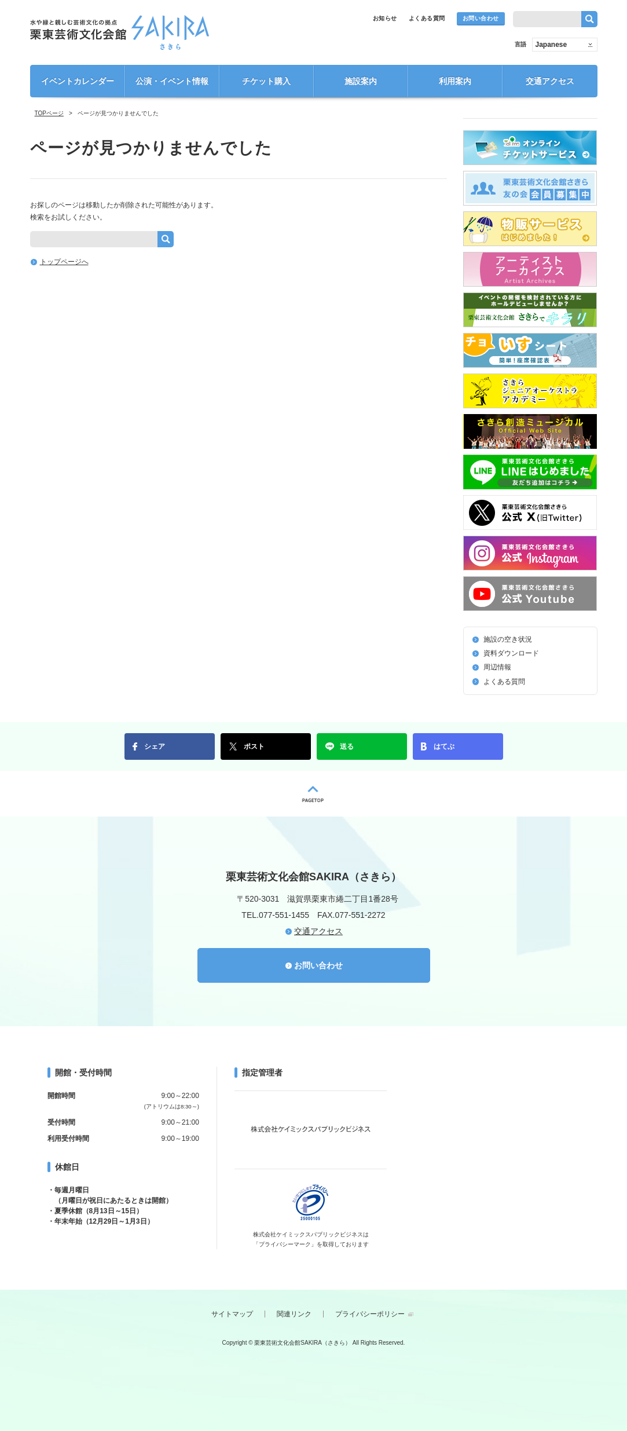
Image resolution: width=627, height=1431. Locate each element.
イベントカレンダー (77, 81)
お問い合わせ (481, 18)
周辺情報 (497, 667)
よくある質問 (427, 18)
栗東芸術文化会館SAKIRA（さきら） (119, 32)
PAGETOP (313, 794)
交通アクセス (550, 81)
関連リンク (294, 1314)
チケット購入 (266, 81)
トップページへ (64, 262)
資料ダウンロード (511, 653)
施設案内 (360, 81)
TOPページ (49, 113)
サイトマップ (232, 1314)
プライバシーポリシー (370, 1314)
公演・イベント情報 (171, 81)
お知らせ (385, 18)
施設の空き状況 (507, 639)
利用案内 (455, 81)
